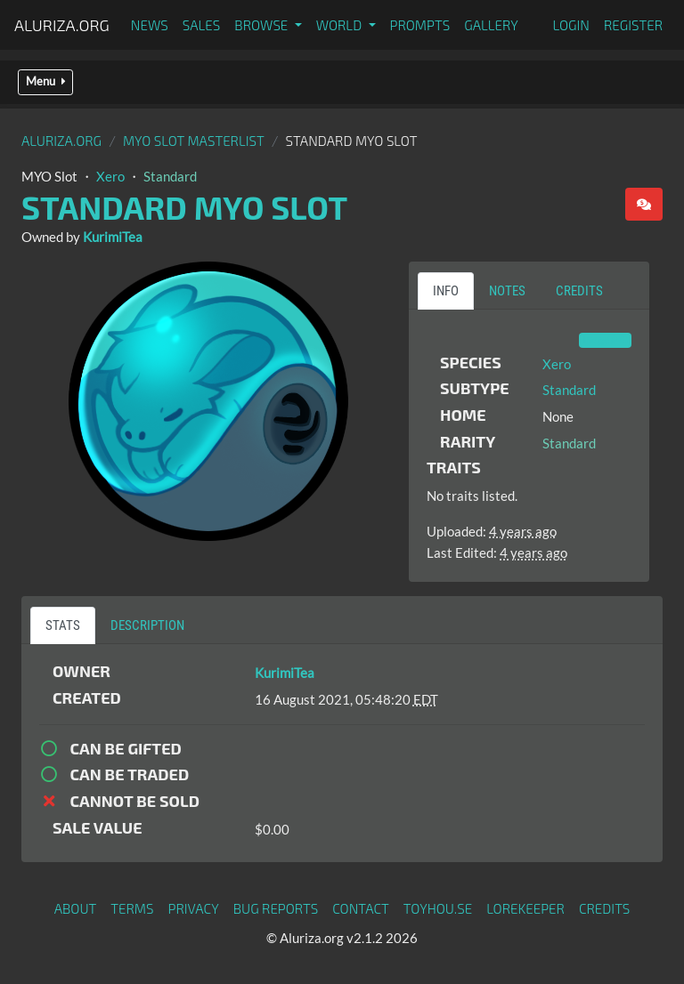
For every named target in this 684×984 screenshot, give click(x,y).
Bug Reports (276, 908)
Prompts (420, 25)
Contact (360, 908)
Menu (45, 81)
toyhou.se (437, 908)
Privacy (193, 908)
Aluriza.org (62, 25)
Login (571, 25)
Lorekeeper (525, 908)
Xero (110, 176)
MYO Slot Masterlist (194, 141)
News (149, 25)
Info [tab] (446, 291)
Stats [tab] (62, 625)
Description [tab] (147, 625)
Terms (131, 908)
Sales (202, 25)
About (75, 908)
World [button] (340, 25)
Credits (605, 908)
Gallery (491, 25)
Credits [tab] (579, 291)
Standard (170, 176)
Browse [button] (262, 25)
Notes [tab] (507, 291)
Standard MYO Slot (184, 207)
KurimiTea (112, 237)
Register (633, 25)
